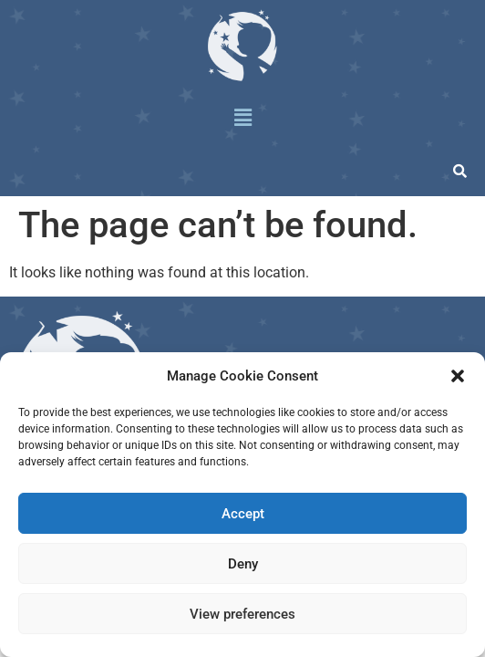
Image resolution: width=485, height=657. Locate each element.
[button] (458, 376)
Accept (243, 514)
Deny (243, 564)
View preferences (242, 614)
